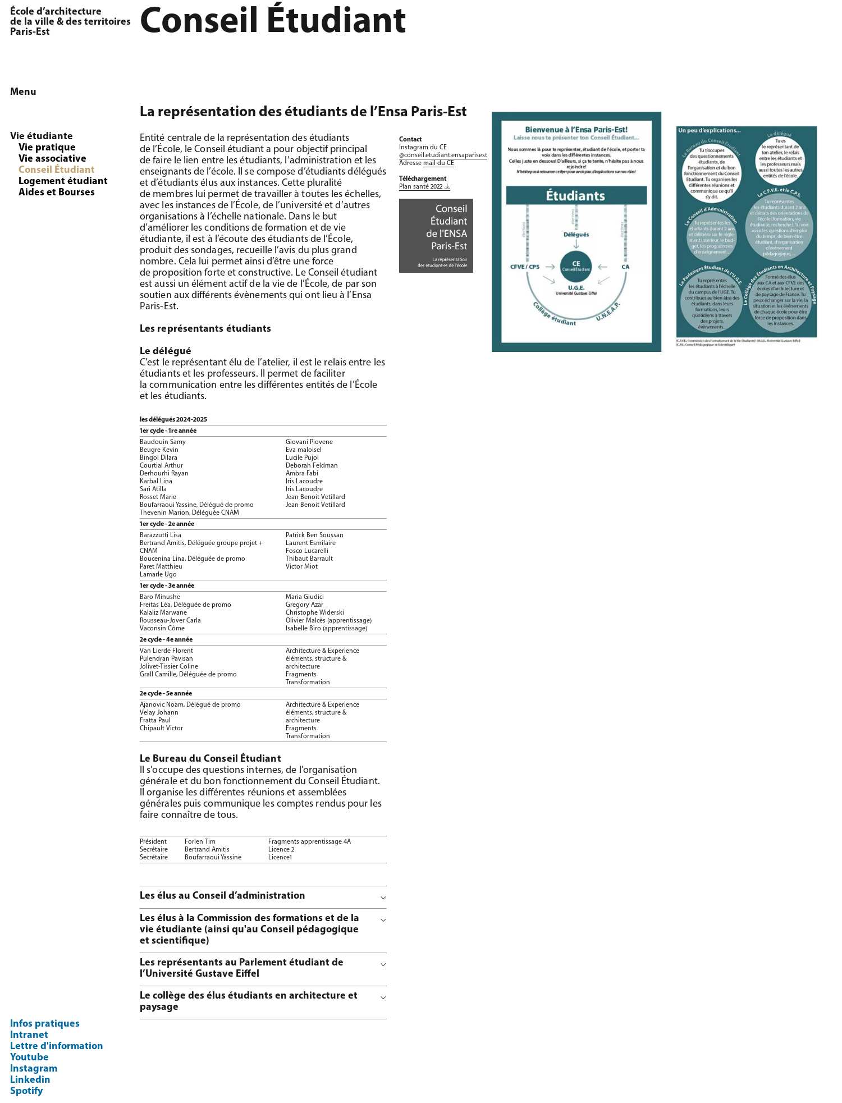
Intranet (29, 1035)
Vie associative (52, 159)
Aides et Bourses (57, 192)
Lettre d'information (56, 1046)
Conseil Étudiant (57, 170)
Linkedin (30, 1080)
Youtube (29, 1057)
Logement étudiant (63, 181)
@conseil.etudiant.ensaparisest (443, 155)
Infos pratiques (45, 1024)
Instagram (33, 1069)
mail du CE (438, 163)
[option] (662, 232)
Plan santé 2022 (420, 187)
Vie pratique (47, 148)
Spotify (26, 1091)
